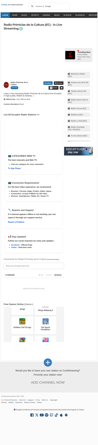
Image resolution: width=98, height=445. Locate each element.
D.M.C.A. (45, 400)
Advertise (18, 402)
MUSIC (25, 15)
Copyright (53, 400)
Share (53, 88)
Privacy (4, 402)
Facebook (15, 245)
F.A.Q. (38, 400)
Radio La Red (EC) (78, 121)
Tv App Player (14, 168)
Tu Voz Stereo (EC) (78, 136)
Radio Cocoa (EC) (78, 108)
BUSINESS (80, 15)
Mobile (11, 402)
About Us (22, 400)
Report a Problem (16, 222)
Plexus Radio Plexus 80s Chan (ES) (83, 57)
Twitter (14, 247)
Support (31, 400)
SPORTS (35, 15)
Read (22, 104)
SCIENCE (68, 15)
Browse (59, 83)
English (19, 410)
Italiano (27, 410)
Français (36, 410)
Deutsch (53, 410)
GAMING (46, 15)
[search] (49, 6)
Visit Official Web (23, 99)
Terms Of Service (10, 400)
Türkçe (81, 410)
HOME (15, 15)
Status (39, 402)
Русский (62, 410)
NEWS (57, 15)
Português (72, 410)
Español (44, 410)
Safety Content (29, 402)
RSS (2, 400)
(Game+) (28, 304)
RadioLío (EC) (76, 115)
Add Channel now (48, 382)
